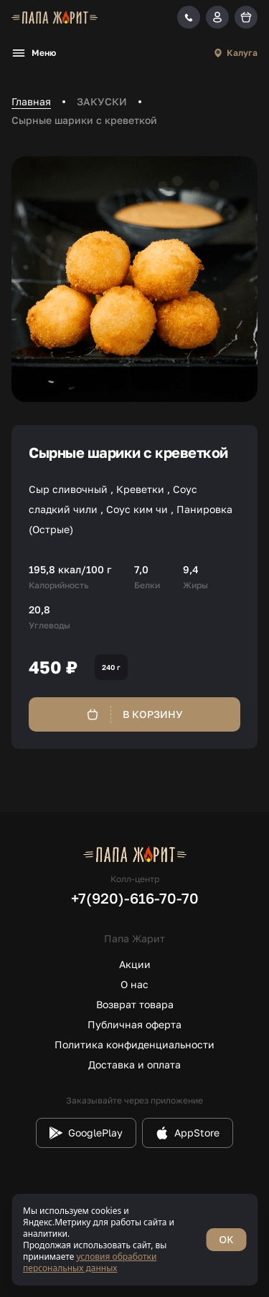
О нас (134, 984)
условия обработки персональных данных (89, 1262)
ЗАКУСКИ (102, 101)
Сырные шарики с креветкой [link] (84, 120)
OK (226, 1239)
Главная (31, 101)
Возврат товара (135, 1004)
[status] (134, 1240)
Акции (135, 964)
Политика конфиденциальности (134, 1044)
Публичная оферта (134, 1024)
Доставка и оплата (134, 1064)
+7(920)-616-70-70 (135, 897)
